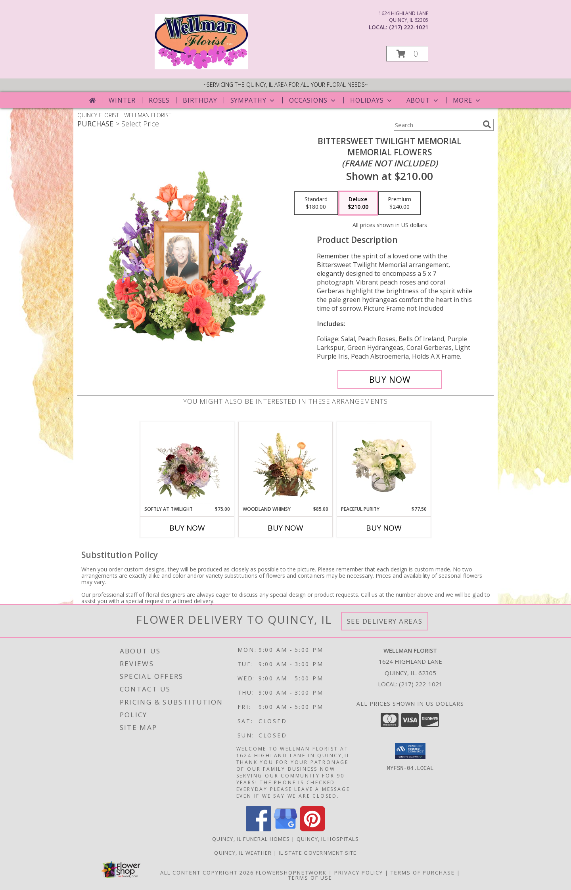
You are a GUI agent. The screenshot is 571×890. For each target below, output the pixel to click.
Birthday (200, 100)
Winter (122, 100)
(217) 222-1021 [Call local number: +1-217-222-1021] (408, 27)
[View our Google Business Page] (285, 829)
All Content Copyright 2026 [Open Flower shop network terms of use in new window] (207, 872)
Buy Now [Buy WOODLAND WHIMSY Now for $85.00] (285, 528)
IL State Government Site (318, 852)
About (423, 100)
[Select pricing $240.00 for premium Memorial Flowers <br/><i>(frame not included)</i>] (399, 203)
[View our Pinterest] (312, 829)
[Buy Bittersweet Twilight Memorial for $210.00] (389, 379)
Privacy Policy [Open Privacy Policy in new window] (358, 872)
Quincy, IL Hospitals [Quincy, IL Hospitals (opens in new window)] (328, 838)
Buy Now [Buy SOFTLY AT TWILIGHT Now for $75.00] (187, 528)
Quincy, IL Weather (243, 852)
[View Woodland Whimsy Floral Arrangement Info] (286, 464)
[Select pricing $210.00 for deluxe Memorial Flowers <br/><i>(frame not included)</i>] (358, 203)
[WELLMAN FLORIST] (201, 67)
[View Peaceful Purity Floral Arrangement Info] (384, 464)
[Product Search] (436, 124)
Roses (159, 100)
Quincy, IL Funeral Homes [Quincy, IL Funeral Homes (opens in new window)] (251, 838)
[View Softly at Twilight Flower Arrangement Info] (187, 464)
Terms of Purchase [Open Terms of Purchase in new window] (423, 872)
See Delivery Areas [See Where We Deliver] (385, 621)
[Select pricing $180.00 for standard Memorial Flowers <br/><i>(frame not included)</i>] (316, 203)
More (467, 100)
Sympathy (253, 100)
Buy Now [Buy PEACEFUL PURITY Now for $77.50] (384, 528)
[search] (487, 124)
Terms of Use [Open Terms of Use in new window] (310, 877)
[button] (407, 53)
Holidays (371, 100)
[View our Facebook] (258, 829)
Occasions (313, 100)
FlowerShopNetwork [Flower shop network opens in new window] (291, 872)
